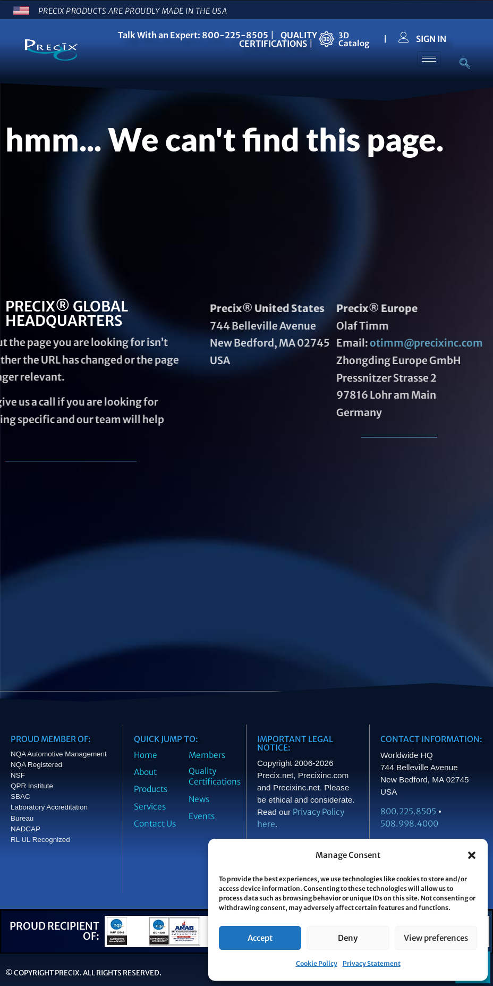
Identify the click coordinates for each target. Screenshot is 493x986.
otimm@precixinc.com (357, 342)
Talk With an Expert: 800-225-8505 (193, 35)
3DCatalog (353, 39)
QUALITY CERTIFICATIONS (278, 39)
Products (150, 789)
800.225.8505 (408, 811)
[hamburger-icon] (429, 58)
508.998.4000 (409, 824)
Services (150, 807)
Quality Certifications (215, 776)
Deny (348, 938)
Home (145, 755)
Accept (260, 938)
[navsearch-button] (459, 64)
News (199, 799)
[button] (471, 855)
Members (207, 755)
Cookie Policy (316, 963)
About (145, 772)
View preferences (436, 938)
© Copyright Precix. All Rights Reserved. (83, 972)
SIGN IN (431, 38)
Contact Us (155, 824)
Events (202, 816)
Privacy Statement (372, 963)
